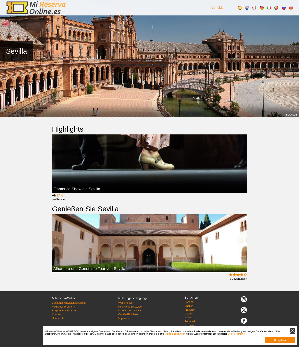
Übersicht (57, 318)
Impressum (291, 114)
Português (190, 321)
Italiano (189, 317)
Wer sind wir (125, 302)
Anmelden (218, 7)
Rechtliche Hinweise (130, 306)
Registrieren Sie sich (64, 310)
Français (190, 309)
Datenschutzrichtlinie (130, 310)
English (189, 305)
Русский (189, 325)
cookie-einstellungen (174, 334)
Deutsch (189, 313)
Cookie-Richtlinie (128, 314)
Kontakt (56, 314)
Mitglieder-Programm (64, 306)
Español (189, 301)
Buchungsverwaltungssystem (69, 302)
